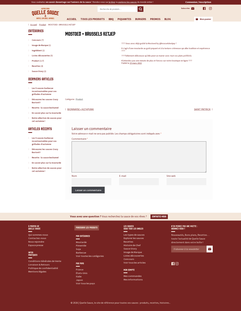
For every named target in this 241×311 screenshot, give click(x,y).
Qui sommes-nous (38, 234)
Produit (42, 24)
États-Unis (81, 273)
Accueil (72, 19)
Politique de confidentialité (43, 268)
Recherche (140, 9)
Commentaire (80, 138)
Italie (78, 276)
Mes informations (133, 279)
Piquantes (124, 19)
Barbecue (81, 252)
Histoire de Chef (132, 245)
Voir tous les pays (85, 283)
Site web (171, 175)
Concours (36, 40)
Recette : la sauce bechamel (45, 107)
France (79, 269)
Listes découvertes (41, 55)
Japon (79, 279)
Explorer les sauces (134, 238)
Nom (74, 175)
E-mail (122, 175)
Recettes (36, 66)
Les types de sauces (134, 234)
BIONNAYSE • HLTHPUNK (80, 109)
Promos (155, 19)
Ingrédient (37, 50)
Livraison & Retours (38, 264)
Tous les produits (93, 19)
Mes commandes (133, 275)
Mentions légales (37, 271)
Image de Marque (40, 45)
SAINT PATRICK (202, 109)
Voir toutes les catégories (90, 255)
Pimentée (81, 245)
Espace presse (35, 245)
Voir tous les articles (135, 262)
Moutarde (81, 242)
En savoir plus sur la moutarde (46, 113)
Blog (167, 19)
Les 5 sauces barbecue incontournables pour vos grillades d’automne (44, 91)
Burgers (140, 19)
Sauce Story (37, 71)
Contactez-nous (159, 216)
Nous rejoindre (36, 241)
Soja (78, 249)
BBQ (111, 19)
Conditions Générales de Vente (44, 261)
